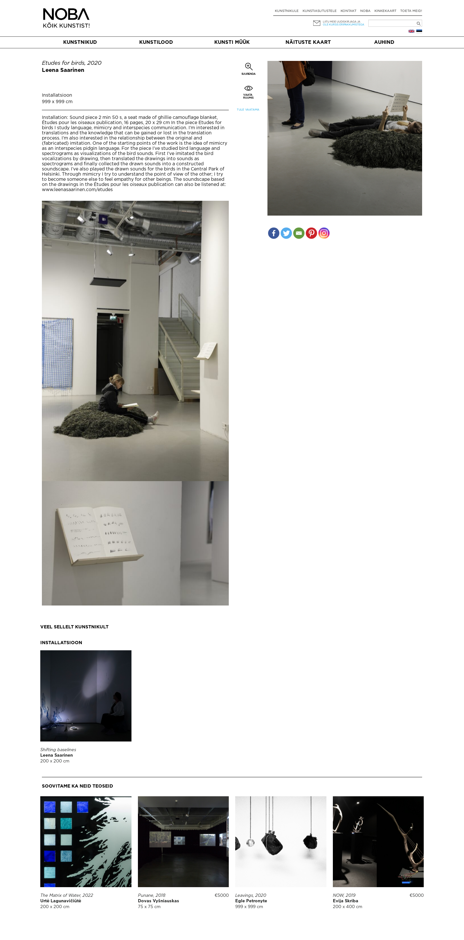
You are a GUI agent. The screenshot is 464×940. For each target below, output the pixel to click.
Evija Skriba (345, 901)
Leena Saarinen (63, 70)
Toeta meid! (411, 11)
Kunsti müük (232, 42)
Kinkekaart (385, 11)
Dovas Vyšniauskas (158, 901)
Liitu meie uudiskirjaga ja (341, 22)
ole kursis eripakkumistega (343, 25)
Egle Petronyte (251, 901)
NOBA (365, 11)
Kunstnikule (287, 11)
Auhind (384, 42)
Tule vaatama (248, 110)
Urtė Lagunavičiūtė (60, 901)
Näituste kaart (308, 42)
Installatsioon (57, 95)
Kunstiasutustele (320, 11)
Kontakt (348, 11)
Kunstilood (156, 42)
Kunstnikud (80, 42)
